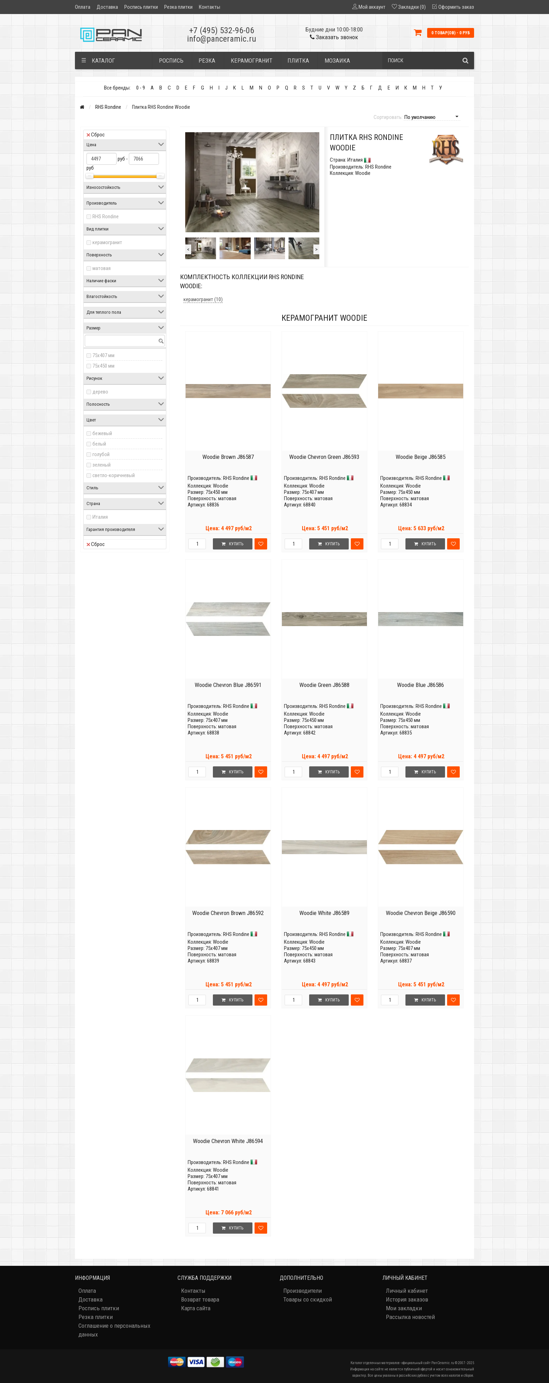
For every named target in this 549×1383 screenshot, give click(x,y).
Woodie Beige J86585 (420, 456)
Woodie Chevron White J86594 (228, 1140)
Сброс (95, 135)
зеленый (101, 465)
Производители (302, 1290)
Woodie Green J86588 (324, 684)
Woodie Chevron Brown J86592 (228, 912)
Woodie (220, 486)
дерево (100, 392)
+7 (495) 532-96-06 (221, 30)
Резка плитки (178, 7)
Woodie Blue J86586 (420, 684)
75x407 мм (103, 355)
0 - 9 (140, 88)
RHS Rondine (108, 107)
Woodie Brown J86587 (228, 456)
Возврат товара (200, 1299)
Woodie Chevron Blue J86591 (228, 684)
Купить (232, 543)
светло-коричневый (113, 475)
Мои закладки (404, 1308)
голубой (101, 454)
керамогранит (107, 242)
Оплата (82, 7)
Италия (100, 517)
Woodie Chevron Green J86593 (324, 456)
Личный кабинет (407, 1290)
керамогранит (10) (203, 299)
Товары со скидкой (307, 1299)
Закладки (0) (412, 7)
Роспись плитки (141, 7)
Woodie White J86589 (324, 912)
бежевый (102, 433)
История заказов (407, 1299)
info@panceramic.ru (221, 39)
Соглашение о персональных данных (114, 1330)
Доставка (107, 7)
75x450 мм (103, 366)
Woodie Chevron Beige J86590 (421, 912)
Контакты (209, 7)
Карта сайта (195, 1308)
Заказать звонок (334, 37)
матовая (101, 268)
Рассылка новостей (410, 1316)
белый (99, 444)
